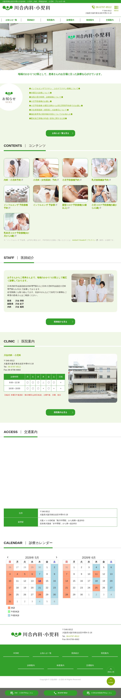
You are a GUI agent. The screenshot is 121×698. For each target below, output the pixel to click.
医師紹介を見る (60, 324)
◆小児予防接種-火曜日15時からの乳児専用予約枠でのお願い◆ (56, 106)
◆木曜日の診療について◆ (40, 93)
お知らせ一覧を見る (60, 134)
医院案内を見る (60, 415)
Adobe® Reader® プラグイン (85, 241)
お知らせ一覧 (11, 20)
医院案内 (50, 20)
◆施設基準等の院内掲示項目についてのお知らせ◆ (51, 114)
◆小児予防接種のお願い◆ (40, 101)
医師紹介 (31, 20)
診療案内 (70, 20)
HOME (16, 656)
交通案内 (110, 20)
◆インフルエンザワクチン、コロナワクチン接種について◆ (54, 89)
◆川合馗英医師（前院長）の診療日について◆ (49, 110)
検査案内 (90, 20)
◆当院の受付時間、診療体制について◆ (46, 97)
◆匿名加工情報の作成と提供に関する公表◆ (48, 118)
